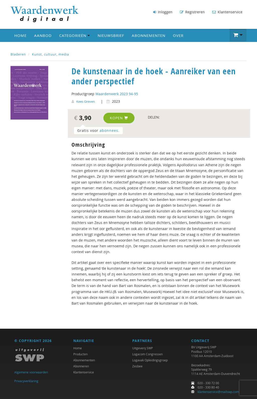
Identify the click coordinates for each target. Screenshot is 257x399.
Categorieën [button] (74, 35)
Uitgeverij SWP (142, 348)
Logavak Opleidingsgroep (150, 360)
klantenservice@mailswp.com (218, 392)
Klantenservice (227, 12)
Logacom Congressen (147, 354)
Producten (80, 354)
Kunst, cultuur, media (50, 54)
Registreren (192, 12)
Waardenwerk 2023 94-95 (116, 93)
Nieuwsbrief (111, 35)
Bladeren (18, 54)
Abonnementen (148, 35)
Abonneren (81, 366)
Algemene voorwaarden (31, 372)
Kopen (119, 118)
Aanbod (43, 35)
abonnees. (109, 130)
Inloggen (162, 12)
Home (20, 35)
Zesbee (137, 366)
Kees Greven (85, 101)
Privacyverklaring (26, 381)
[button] (238, 35)
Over (178, 35)
